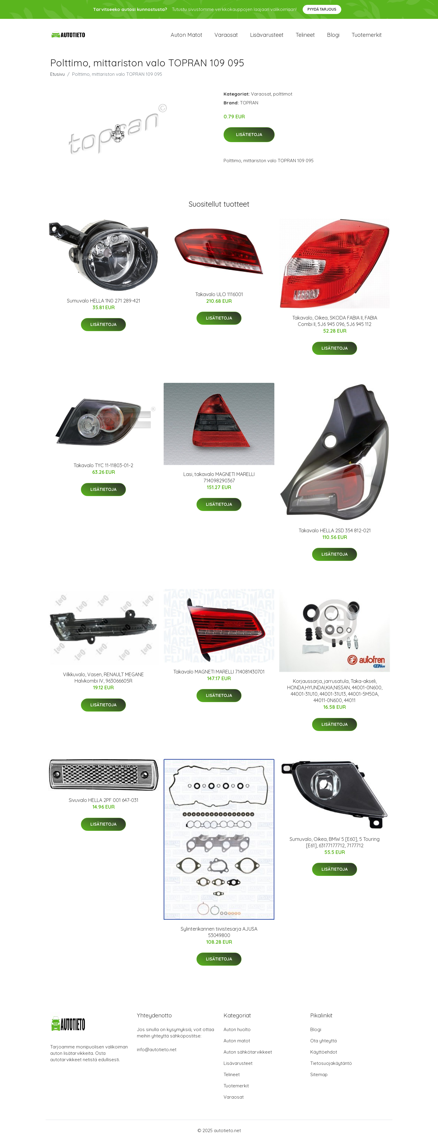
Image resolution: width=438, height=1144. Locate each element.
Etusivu (57, 77)
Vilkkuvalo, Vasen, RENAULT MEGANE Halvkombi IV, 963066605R (103, 681)
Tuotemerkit (367, 36)
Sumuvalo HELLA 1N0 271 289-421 (103, 304)
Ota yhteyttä (323, 1044)
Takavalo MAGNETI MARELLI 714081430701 (219, 675)
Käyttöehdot (323, 1055)
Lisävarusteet (266, 36)
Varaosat (226, 36)
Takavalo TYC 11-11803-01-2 (103, 469)
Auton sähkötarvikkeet (248, 1055)
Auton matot (186, 36)
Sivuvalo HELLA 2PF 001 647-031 (103, 803)
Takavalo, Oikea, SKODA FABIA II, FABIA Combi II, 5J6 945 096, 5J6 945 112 (334, 324)
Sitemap (319, 1077)
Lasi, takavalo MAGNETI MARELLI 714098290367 (219, 480)
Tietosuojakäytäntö (331, 1066)
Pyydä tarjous (322, 9)
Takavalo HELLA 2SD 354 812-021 (335, 533)
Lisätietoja (249, 138)
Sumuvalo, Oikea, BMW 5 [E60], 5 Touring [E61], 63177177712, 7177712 (335, 845)
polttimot (282, 97)
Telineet (305, 36)
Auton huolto (237, 1032)
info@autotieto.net (156, 1052)
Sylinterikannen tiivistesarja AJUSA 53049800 (219, 935)
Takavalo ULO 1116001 (219, 297)
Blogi (333, 36)
